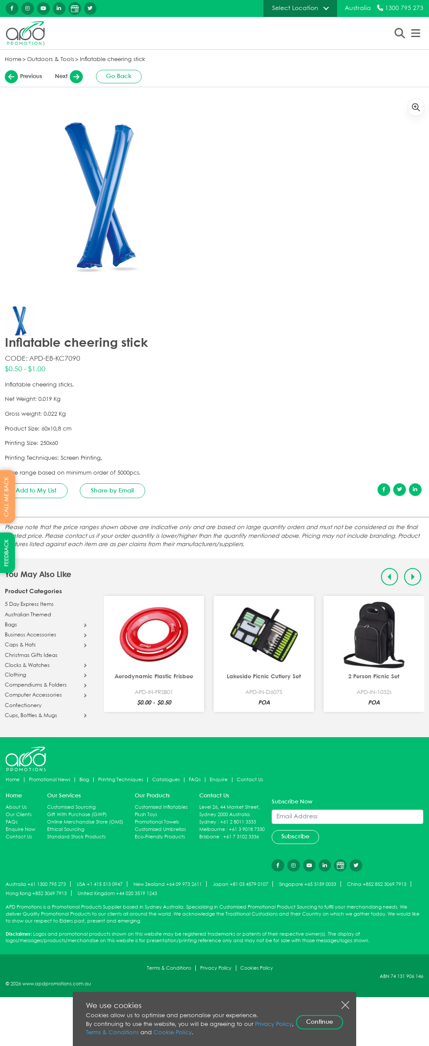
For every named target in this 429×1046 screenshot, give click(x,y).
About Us (16, 807)
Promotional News (49, 779)
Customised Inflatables (161, 807)
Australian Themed (28, 615)
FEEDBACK (7, 553)
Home (13, 59)
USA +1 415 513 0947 (100, 884)
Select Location (295, 8)
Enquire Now (20, 829)
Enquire (219, 779)
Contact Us (250, 779)
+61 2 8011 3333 (238, 822)
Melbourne (212, 829)
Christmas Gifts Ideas (31, 655)
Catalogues (166, 779)
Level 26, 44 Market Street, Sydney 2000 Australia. (229, 811)
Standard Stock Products (76, 836)
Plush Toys (146, 814)
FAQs (195, 779)
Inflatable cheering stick (112, 59)
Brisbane (209, 836)
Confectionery (23, 705)
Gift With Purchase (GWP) (77, 814)
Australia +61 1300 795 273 (36, 884)
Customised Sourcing (71, 807)
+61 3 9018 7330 (247, 829)
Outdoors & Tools (50, 59)
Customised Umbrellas (160, 829)
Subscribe (295, 837)
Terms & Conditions (169, 968)
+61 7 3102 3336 (241, 836)
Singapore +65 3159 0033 (307, 884)
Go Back (119, 76)
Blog (84, 779)
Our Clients (18, 814)
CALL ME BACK (7, 497)
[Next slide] (412, 576)
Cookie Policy (172, 1033)
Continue (319, 1022)
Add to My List (36, 491)
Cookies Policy (256, 968)
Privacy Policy (216, 968)
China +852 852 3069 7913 (376, 884)
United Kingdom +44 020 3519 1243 (117, 893)
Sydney (207, 822)
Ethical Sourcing (65, 829)
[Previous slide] (389, 576)
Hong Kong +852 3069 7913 (36, 893)
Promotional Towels (157, 822)
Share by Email (112, 491)
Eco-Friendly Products (160, 836)
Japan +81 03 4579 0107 (240, 884)
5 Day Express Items (29, 604)
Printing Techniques (120, 779)
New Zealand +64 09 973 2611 (167, 884)
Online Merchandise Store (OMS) (85, 822)
